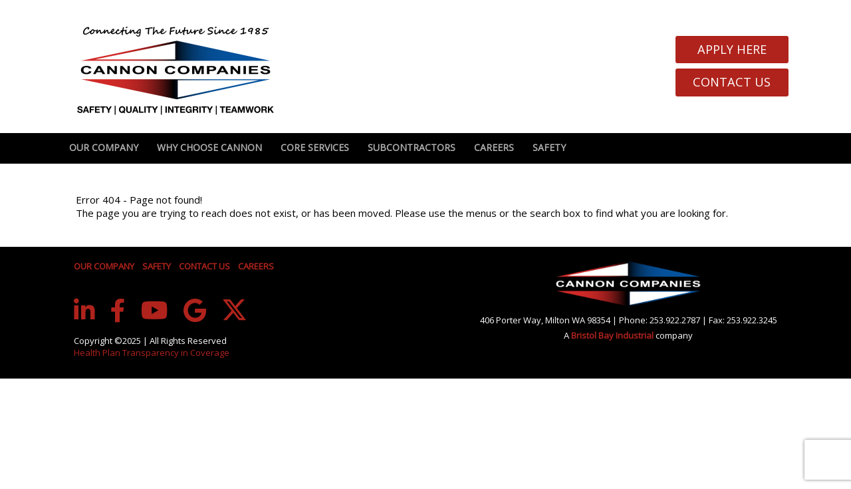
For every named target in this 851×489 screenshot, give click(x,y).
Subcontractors (411, 147)
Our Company (103, 147)
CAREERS (256, 266)
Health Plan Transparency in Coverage (151, 353)
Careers (494, 147)
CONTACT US (204, 266)
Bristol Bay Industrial (613, 335)
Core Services (315, 147)
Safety (549, 147)
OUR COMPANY (104, 266)
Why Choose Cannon (209, 147)
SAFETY (156, 266)
